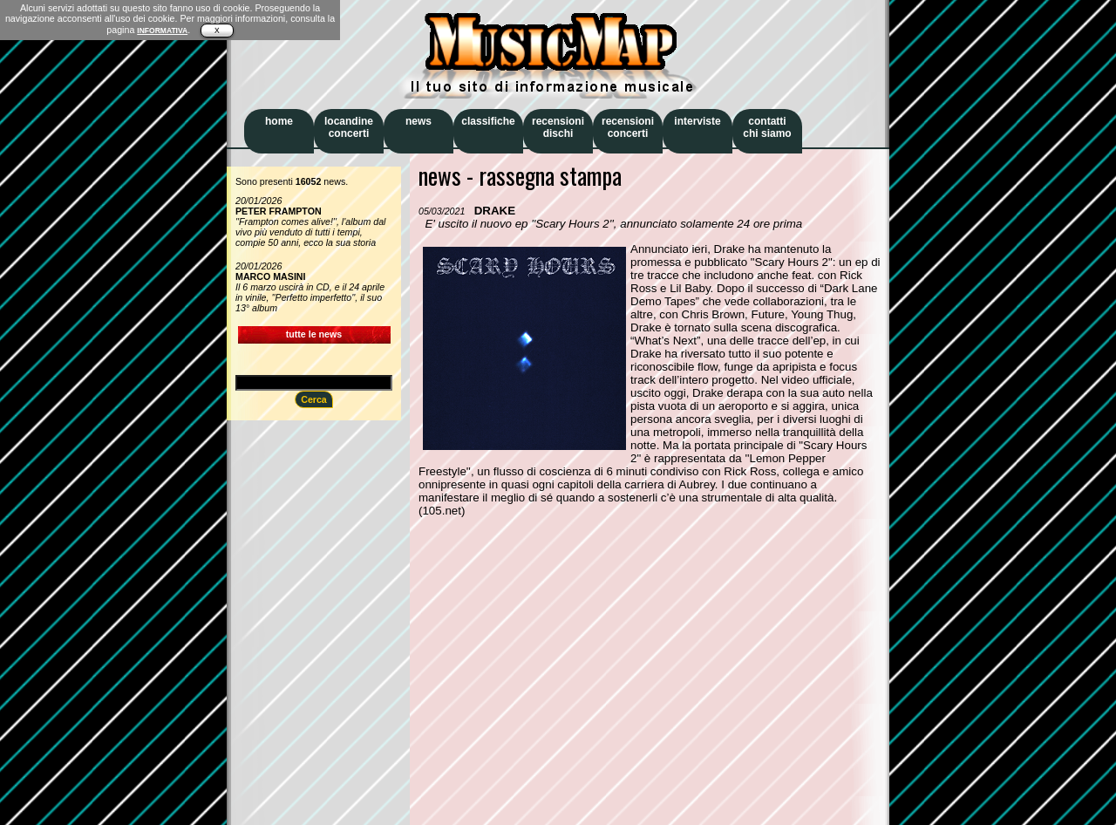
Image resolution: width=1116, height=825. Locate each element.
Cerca (314, 399)
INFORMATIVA (162, 30)
